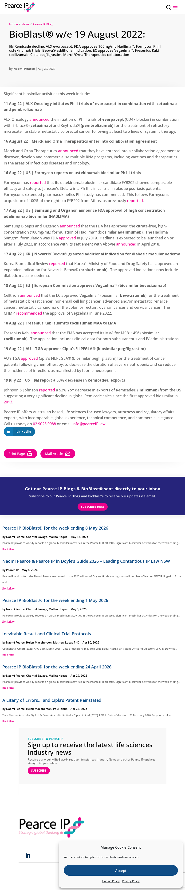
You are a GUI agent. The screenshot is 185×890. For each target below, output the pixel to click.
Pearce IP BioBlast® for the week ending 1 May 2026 (55, 600)
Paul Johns (60, 709)
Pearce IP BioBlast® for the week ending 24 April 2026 (56, 667)
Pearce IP (12, 570)
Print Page (20, 454)
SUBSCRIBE (39, 771)
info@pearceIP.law (89, 423)
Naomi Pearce (24, 68)
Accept (120, 870)
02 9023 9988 (44, 423)
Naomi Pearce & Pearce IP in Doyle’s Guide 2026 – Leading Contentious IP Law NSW (86, 561)
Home (13, 24)
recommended (29, 313)
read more (8, 548)
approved (67, 238)
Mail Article (58, 454)
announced (39, 119)
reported (38, 182)
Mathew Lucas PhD (66, 642)
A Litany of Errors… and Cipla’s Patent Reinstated (51, 700)
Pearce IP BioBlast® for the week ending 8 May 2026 (55, 528)
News (25, 24)
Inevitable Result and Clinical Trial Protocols (46, 633)
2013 (8, 402)
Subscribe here (92, 507)
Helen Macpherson (39, 642)
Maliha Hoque (58, 537)
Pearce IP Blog (42, 24)
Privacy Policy (131, 881)
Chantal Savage (36, 537)
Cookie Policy (111, 881)
